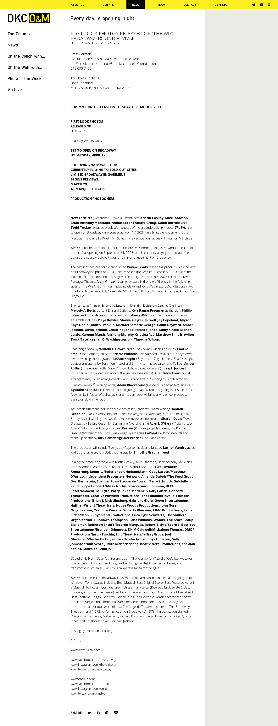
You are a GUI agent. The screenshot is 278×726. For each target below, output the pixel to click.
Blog (135, 5)
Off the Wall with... (25, 67)
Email (116, 712)
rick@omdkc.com (83, 63)
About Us (77, 5)
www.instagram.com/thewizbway (94, 664)
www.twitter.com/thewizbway (91, 669)
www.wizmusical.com (85, 650)
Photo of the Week (25, 78)
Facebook (261, 4)
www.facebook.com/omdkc (90, 683)
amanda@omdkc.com (113, 63)
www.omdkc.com (83, 679)
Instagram (269, 4)
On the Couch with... (26, 56)
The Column (19, 33)
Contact (190, 5)
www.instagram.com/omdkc (90, 688)
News (13, 44)
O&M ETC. (221, 5)
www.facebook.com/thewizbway (93, 659)
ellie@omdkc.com (144, 63)
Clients (108, 5)
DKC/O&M (29, 18)
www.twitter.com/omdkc (88, 693)
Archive (15, 89)
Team (161, 5)
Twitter (253, 4)
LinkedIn (106, 712)
